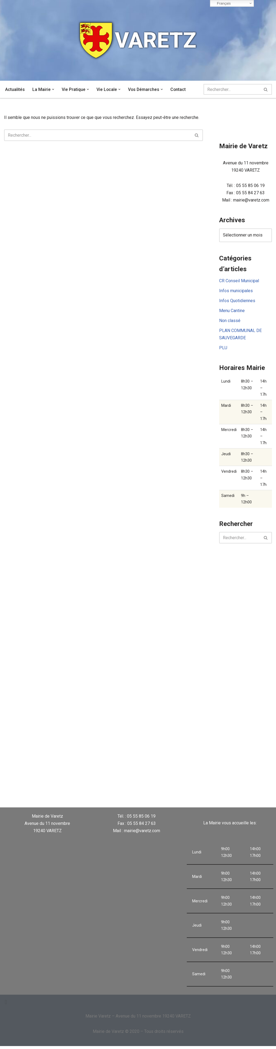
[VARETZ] (138, 40)
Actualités (15, 89)
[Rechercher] (231, 89)
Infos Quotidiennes (237, 301)
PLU (223, 348)
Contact (179, 89)
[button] (53, 89)
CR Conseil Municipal (239, 281)
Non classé (229, 321)
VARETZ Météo (172, 787)
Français (221, 3)
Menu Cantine (232, 311)
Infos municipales (236, 291)
